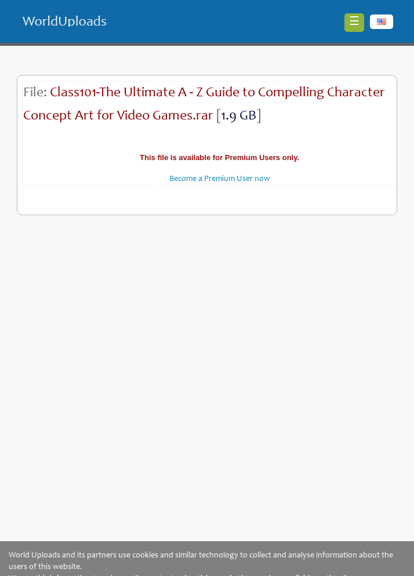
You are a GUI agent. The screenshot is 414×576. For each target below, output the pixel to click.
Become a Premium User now (219, 179)
